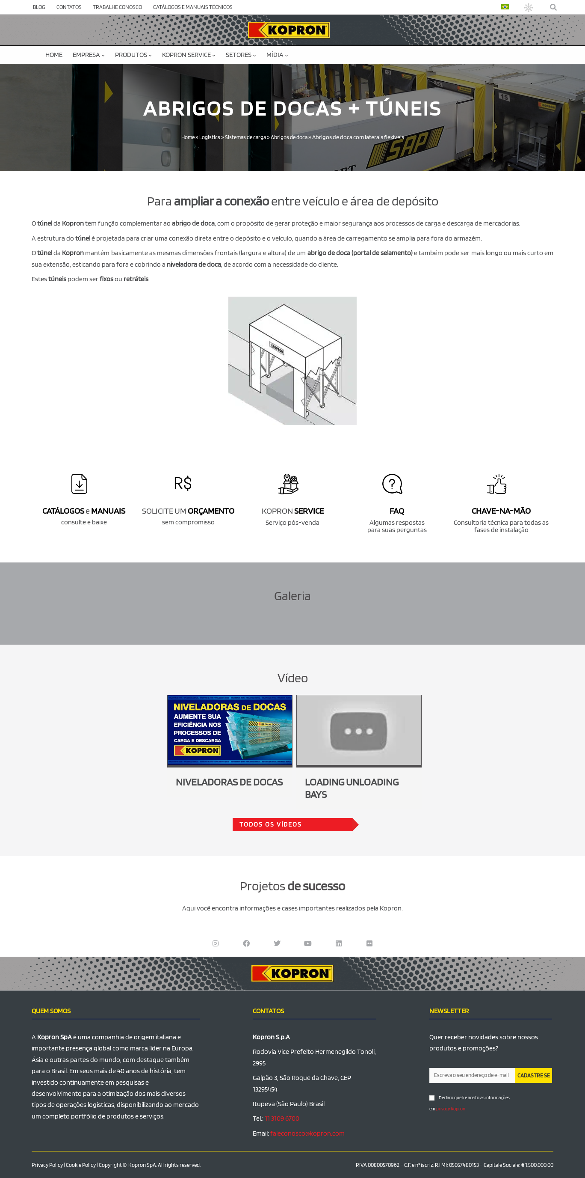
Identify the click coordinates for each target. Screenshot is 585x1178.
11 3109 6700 (282, 1118)
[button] (554, 7)
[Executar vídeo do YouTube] (230, 730)
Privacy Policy (47, 1165)
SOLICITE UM (188, 511)
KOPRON (293, 511)
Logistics (207, 137)
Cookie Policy (81, 1165)
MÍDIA (277, 55)
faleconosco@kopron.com (307, 1133)
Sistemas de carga (245, 137)
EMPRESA (89, 55)
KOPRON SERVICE (189, 55)
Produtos (133, 55)
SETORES (241, 55)
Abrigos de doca (292, 137)
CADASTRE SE (533, 1075)
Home (53, 55)
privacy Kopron (450, 1109)
